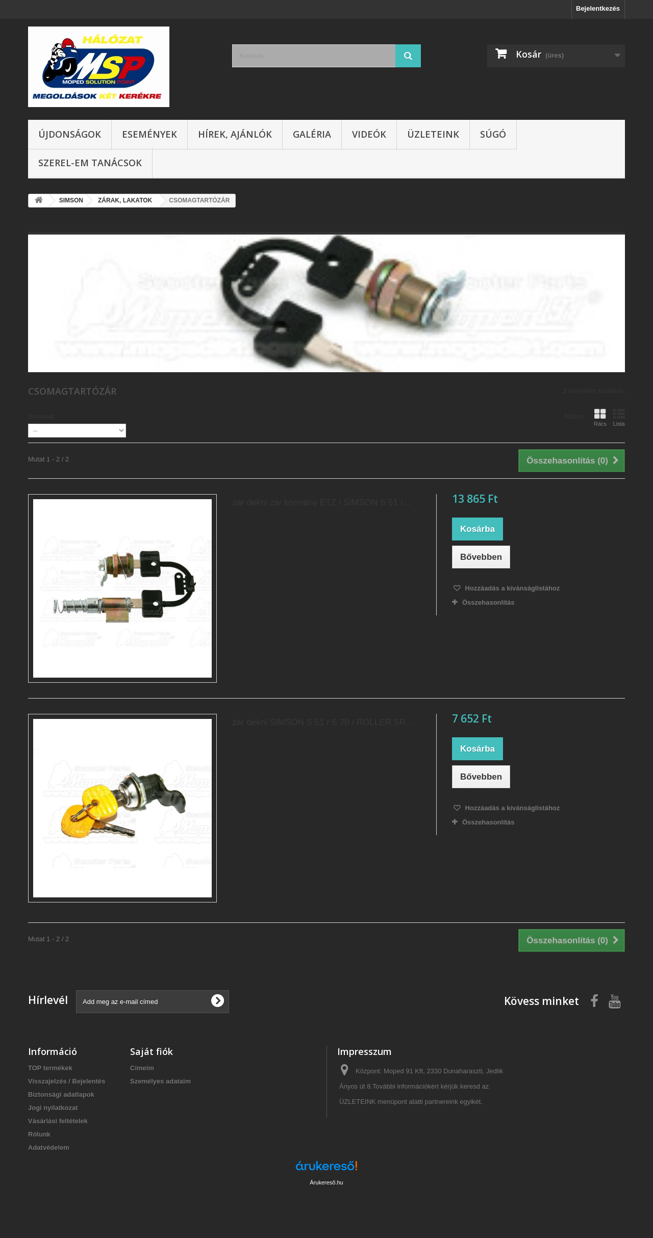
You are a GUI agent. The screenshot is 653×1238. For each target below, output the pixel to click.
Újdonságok (69, 134)
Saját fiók (151, 1051)
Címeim (142, 1068)
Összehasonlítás (488, 602)
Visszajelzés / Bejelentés (67, 1081)
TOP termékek (50, 1068)
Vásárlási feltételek (58, 1121)
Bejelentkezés (598, 8)
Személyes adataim (160, 1081)
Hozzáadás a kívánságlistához (511, 588)
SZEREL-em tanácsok (90, 163)
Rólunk (39, 1134)
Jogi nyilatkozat (53, 1108)
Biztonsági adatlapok (61, 1094)
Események (149, 134)
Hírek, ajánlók (235, 134)
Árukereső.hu (326, 1182)
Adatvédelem (48, 1147)
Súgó (493, 134)
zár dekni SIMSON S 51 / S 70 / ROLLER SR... (322, 722)
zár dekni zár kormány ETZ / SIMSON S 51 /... (321, 502)
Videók (369, 134)
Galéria (312, 134)
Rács (600, 417)
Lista (619, 417)
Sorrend (41, 416)
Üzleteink (433, 134)
